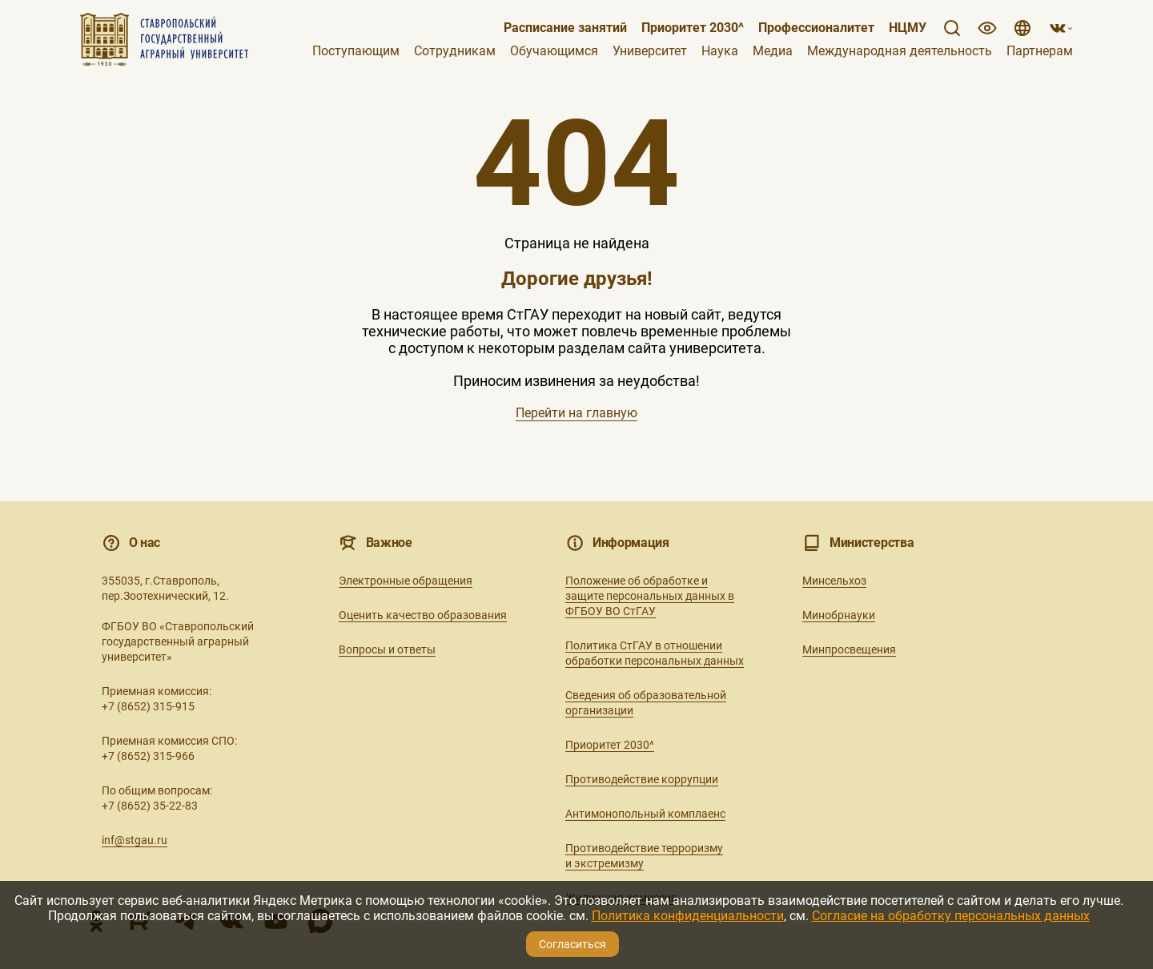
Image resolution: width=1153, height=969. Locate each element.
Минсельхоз (834, 580)
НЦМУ (907, 28)
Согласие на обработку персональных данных (951, 915)
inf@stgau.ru (134, 840)
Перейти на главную (576, 412)
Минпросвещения (849, 649)
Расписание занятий (565, 28)
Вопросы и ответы (387, 649)
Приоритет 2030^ (692, 28)
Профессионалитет (816, 28)
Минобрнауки (838, 615)
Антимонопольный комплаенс (645, 813)
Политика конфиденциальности (688, 915)
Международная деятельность (899, 51)
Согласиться (572, 944)
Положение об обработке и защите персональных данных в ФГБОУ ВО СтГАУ (649, 595)
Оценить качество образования (423, 615)
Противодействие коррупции (641, 779)
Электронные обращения (405, 580)
